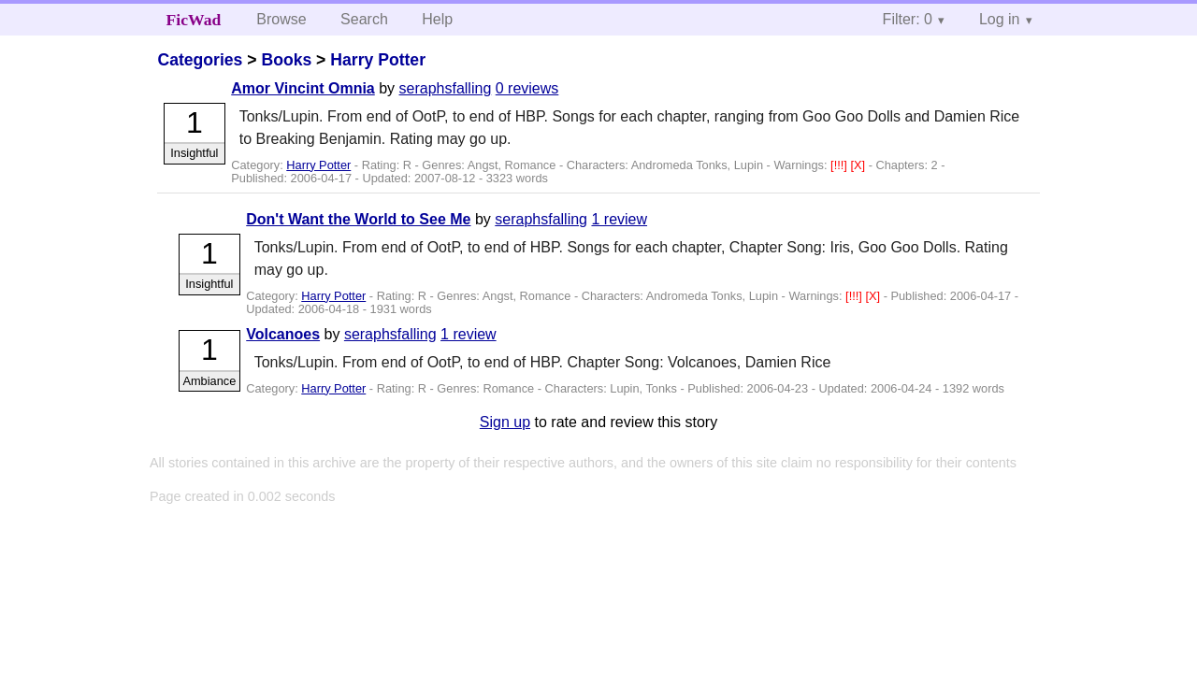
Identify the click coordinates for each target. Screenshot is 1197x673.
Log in (999, 19)
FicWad (194, 19)
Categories (199, 59)
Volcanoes (283, 334)
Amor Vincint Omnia (303, 88)
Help (437, 19)
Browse (281, 19)
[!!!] (840, 165)
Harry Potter (377, 59)
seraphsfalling (445, 88)
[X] (859, 165)
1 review (619, 219)
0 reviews (527, 88)
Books (286, 59)
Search (364, 19)
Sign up (505, 422)
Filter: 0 (907, 19)
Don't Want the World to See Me (358, 219)
